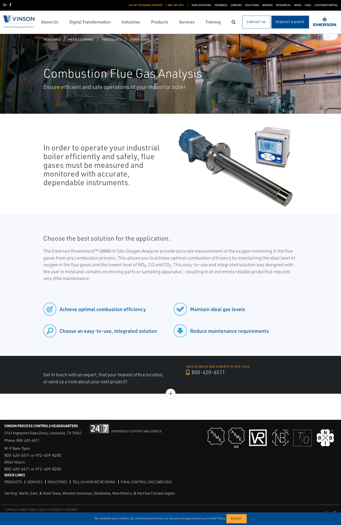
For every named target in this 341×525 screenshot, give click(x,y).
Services (34, 482)
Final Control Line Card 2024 (146, 482)
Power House (140, 39)
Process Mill (112, 39)
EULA (43, 509)
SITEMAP (71, 509)
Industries (51, 39)
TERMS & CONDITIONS (20, 509)
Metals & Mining (81, 39)
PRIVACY (56, 509)
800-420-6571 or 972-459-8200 (32, 455)
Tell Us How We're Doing (93, 482)
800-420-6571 (205, 372)
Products (13, 482)
